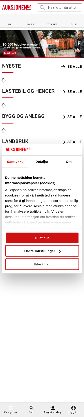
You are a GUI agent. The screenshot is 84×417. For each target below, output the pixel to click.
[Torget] (52, 20)
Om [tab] (69, 161)
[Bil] (10, 20)
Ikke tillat (42, 264)
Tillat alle (42, 238)
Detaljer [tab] (42, 161)
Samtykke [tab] (15, 161)
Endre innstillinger (42, 251)
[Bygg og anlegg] (31, 20)
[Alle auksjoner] (73, 20)
